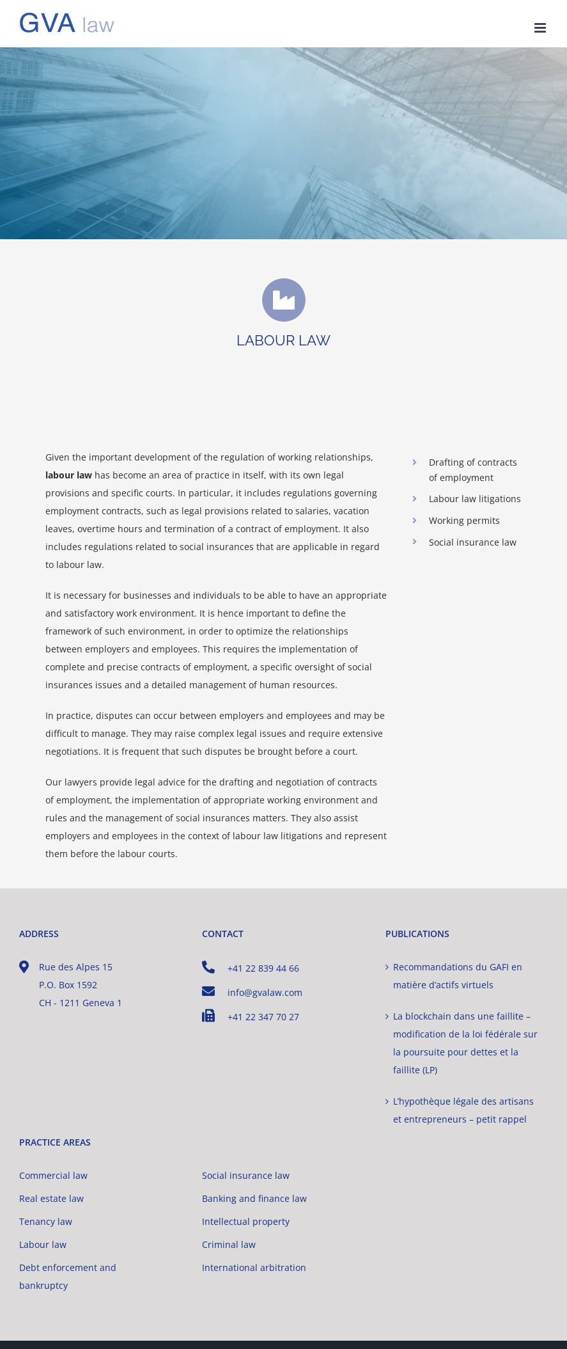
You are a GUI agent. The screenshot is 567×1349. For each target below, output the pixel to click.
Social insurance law (246, 1175)
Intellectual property (246, 1221)
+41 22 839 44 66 (250, 967)
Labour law (42, 1244)
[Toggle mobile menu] (541, 28)
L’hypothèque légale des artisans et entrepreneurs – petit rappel (463, 1110)
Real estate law (51, 1198)
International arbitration (254, 1267)
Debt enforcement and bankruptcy (67, 1276)
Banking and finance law (254, 1198)
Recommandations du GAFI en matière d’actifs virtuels (457, 976)
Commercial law (53, 1175)
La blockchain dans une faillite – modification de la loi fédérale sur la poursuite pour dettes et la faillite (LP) (465, 1043)
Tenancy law (45, 1221)
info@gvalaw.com (252, 991)
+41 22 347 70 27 (250, 1016)
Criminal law (229, 1244)
